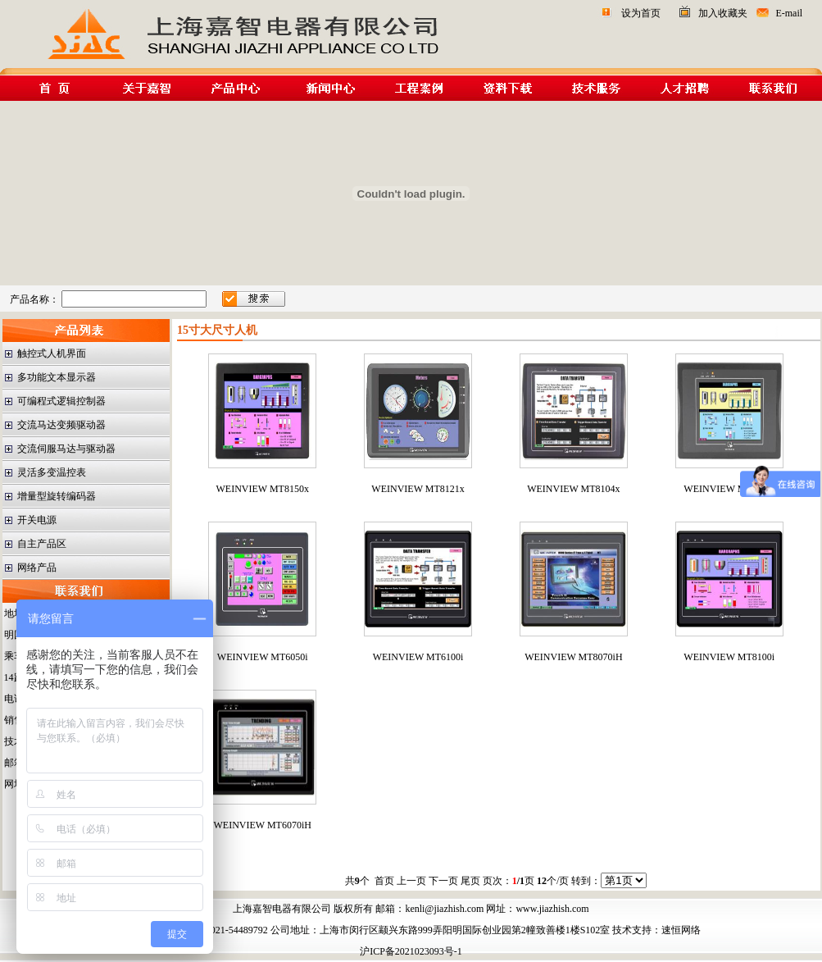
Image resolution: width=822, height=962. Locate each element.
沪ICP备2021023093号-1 (411, 951)
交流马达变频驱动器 (61, 425)
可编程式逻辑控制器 (61, 401)
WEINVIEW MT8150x (262, 489)
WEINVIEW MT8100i (728, 657)
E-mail (788, 13)
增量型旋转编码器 (56, 496)
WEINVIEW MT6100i (418, 657)
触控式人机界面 (51, 353)
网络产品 (37, 567)
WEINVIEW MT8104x (573, 489)
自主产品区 (41, 543)
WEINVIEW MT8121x (417, 489)
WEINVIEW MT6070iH (262, 825)
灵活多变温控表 (51, 472)
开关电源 (37, 520)
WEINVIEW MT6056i (728, 489)
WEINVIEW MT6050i (262, 657)
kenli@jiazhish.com (444, 908)
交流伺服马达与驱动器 (66, 448)
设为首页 (641, 13)
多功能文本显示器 (56, 377)
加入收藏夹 (722, 13)
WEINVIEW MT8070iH (573, 657)
